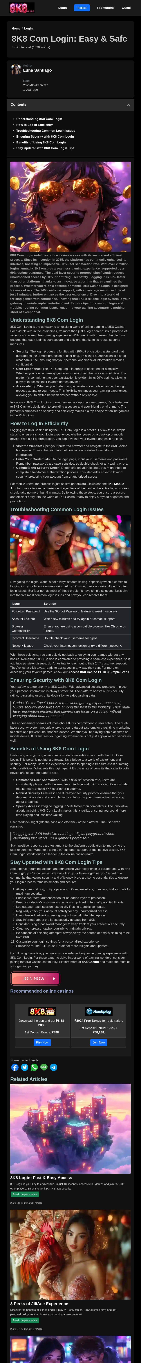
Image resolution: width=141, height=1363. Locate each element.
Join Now (99, 1042)
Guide (126, 8)
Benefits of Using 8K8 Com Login (41, 142)
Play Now (42, 1042)
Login (62, 8)
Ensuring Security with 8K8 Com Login (45, 136)
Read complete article (25, 1194)
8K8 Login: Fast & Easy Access (41, 1177)
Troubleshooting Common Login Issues (45, 130)
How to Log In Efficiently (34, 125)
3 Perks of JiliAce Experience (39, 1303)
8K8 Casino (90, 962)
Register (82, 7)
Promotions (105, 8)
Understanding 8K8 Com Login (39, 119)
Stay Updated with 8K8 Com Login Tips (45, 148)
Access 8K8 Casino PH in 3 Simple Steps (98, 672)
